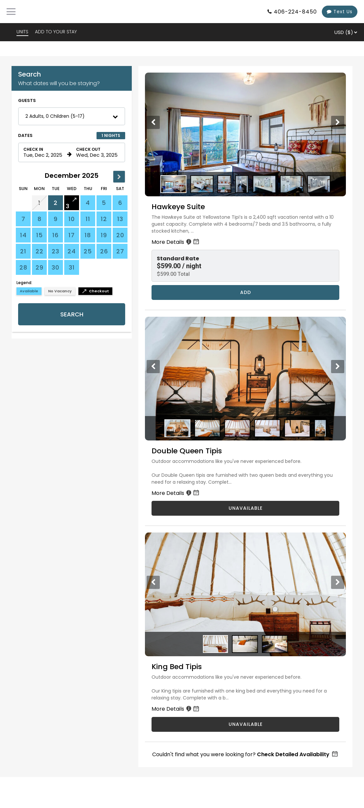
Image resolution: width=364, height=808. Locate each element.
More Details (176, 242)
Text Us (339, 11)
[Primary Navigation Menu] (11, 11)
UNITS (22, 31)
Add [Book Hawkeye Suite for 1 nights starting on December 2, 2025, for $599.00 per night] (245, 292)
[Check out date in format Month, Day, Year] (97, 152)
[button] (71, 116)
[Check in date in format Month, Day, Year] (44, 152)
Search (71, 314)
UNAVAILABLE (246, 508)
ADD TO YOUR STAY (56, 31)
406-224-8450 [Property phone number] (295, 12)
